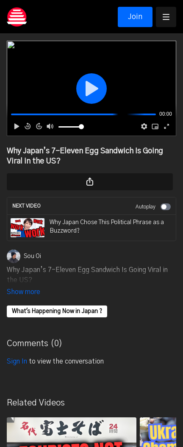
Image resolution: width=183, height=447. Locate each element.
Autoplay (153, 206)
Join (135, 17)
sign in (17, 349)
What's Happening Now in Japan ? (57, 300)
